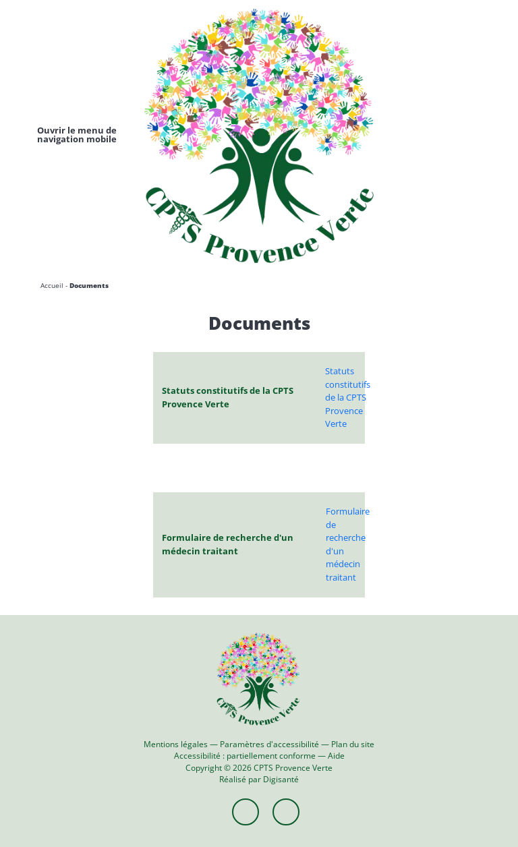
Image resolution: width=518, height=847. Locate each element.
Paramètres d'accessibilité (269, 743)
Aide (336, 755)
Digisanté (281, 778)
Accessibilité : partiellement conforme (245, 755)
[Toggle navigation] (77, 135)
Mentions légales (176, 743)
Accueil (51, 285)
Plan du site (352, 743)
